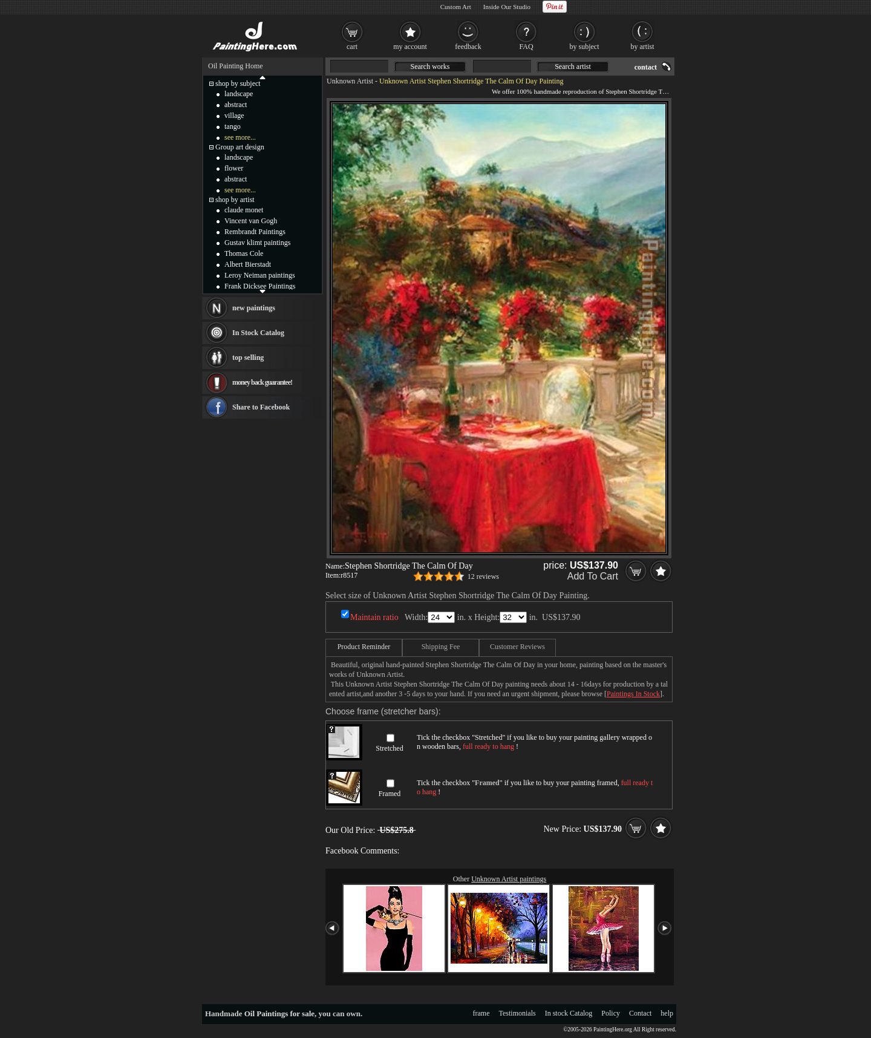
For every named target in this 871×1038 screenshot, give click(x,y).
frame (481, 1013)
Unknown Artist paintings (508, 879)
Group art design (239, 147)
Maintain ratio (374, 617)
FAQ (526, 46)
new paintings (253, 308)
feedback (468, 46)
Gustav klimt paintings (257, 242)
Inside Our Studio (506, 6)
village (234, 115)
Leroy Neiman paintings (259, 275)
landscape (238, 94)
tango (232, 126)
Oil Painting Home (235, 66)
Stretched (389, 748)
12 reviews (483, 576)
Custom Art (455, 6)
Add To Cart (592, 576)
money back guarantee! (262, 382)
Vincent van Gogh (250, 221)
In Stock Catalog (258, 332)
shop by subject (238, 83)
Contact (640, 1013)
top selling (248, 357)
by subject (584, 46)
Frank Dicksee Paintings (259, 286)
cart (352, 46)
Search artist (573, 66)
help (667, 1013)
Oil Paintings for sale (279, 1013)
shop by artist (235, 199)
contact (645, 67)
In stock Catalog (569, 1013)
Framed (390, 793)
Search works (430, 66)
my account (410, 46)
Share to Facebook (261, 407)
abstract (235, 104)
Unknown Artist (350, 81)
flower (233, 168)
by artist (642, 46)
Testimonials (517, 1013)
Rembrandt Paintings (254, 231)
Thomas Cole (243, 253)
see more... (240, 137)
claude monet (243, 210)
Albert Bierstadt (247, 264)
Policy (610, 1013)
